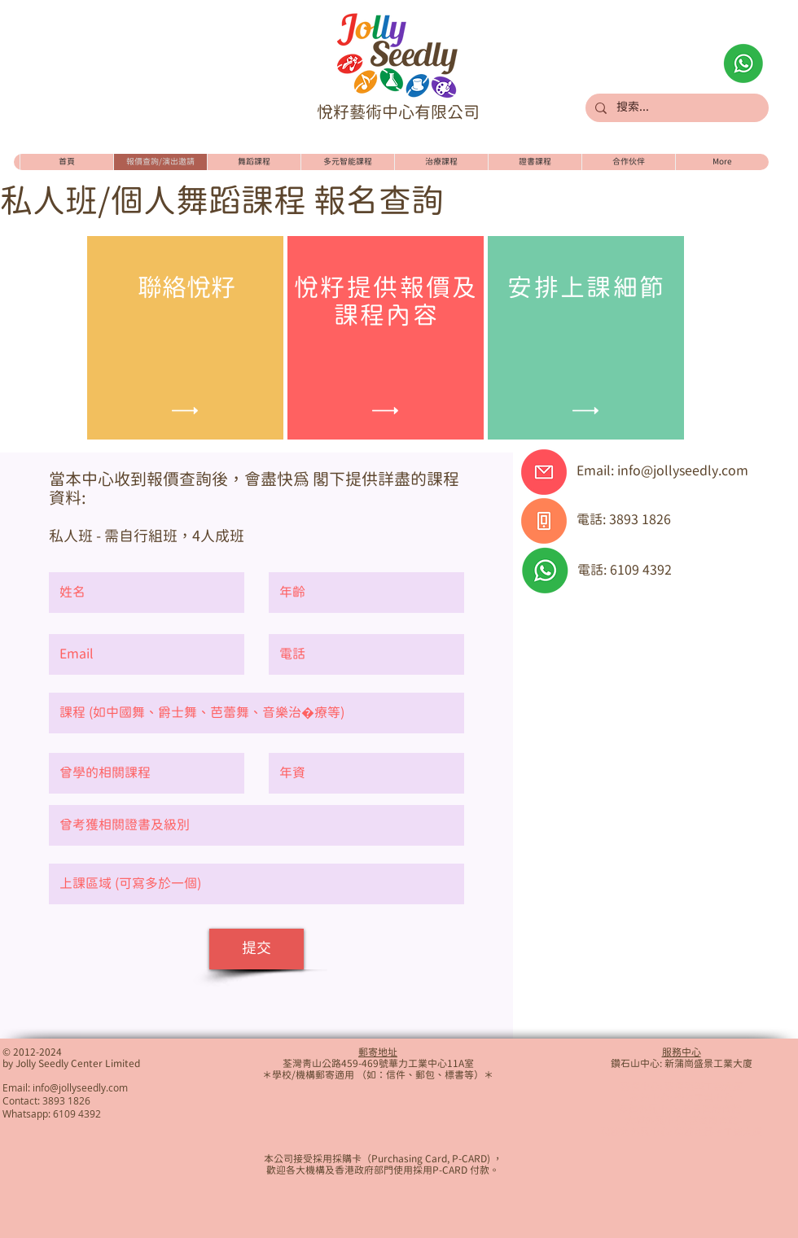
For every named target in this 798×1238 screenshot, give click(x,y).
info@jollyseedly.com (682, 471)
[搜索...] (675, 108)
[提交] (256, 949)
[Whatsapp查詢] (743, 63)
